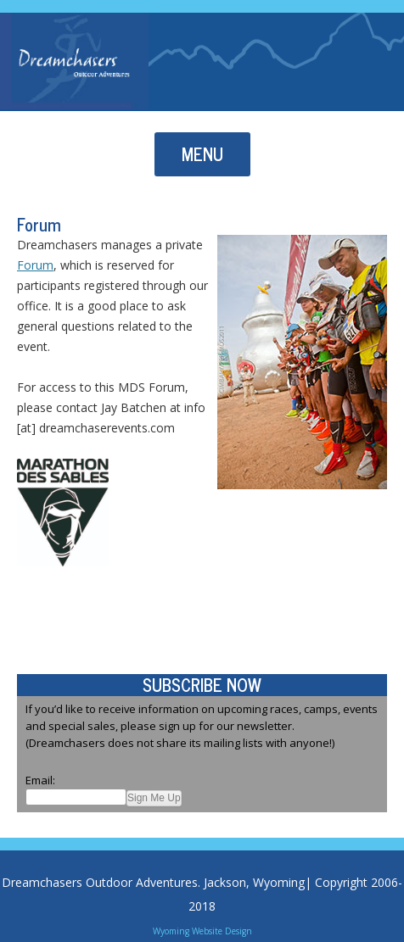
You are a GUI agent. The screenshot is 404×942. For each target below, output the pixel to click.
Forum (35, 265)
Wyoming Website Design (202, 931)
